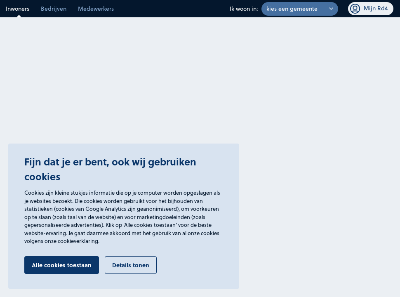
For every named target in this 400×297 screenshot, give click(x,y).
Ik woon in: (244, 9)
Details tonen (130, 265)
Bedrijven (53, 9)
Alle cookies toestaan (62, 265)
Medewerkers (96, 9)
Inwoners (17, 9)
